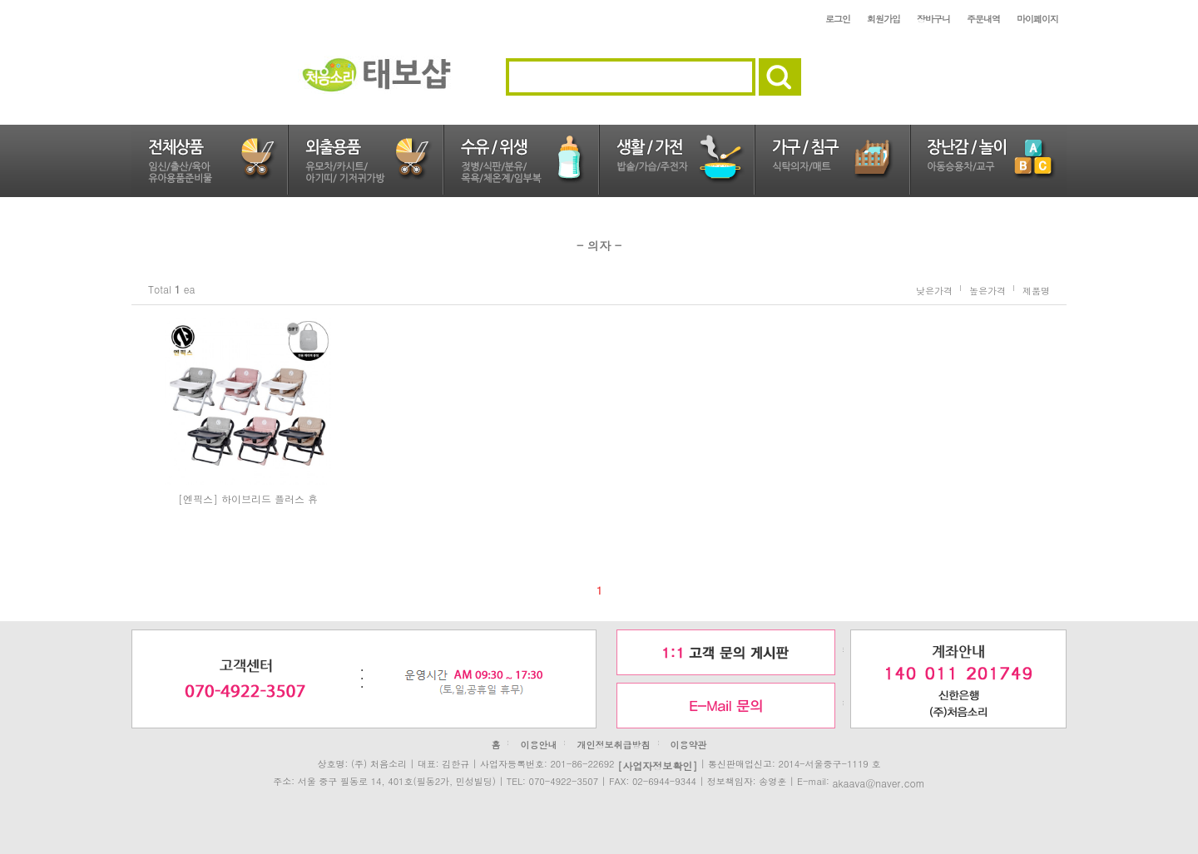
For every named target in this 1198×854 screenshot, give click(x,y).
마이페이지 (1037, 18)
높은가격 (987, 290)
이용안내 (538, 744)
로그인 (837, 18)
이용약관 (689, 744)
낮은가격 (934, 290)
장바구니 (933, 18)
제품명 (1036, 290)
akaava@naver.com (878, 782)
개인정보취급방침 (614, 744)
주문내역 (983, 18)
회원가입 (883, 18)
